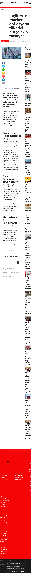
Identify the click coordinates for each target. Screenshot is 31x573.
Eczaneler (3, 527)
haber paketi (3, 567)
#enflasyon (12, 250)
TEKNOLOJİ (4, 515)
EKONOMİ (3, 509)
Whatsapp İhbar (19, 477)
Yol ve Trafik (4, 523)
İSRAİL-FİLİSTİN (5, 501)
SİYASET (3, 505)
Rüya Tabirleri (4, 551)
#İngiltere (5, 250)
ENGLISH (3, 498)
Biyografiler (4, 549)
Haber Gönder (18, 479)
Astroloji (3, 553)
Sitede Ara (3, 545)
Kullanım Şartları (19, 475)
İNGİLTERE (14, 3)
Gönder (18, 262)
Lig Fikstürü (4, 529)
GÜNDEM (3, 507)
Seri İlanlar (3, 535)
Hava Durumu (4, 521)
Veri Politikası (4, 479)
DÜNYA (3, 503)
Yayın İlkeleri (4, 477)
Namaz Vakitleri (5, 525)
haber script (3, 571)
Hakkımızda (4, 475)
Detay (14, 571)
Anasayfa (3, 9)
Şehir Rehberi (4, 537)
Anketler (3, 547)
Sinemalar (3, 533)
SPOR (2, 511)
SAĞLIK (3, 513)
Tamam (21, 571)
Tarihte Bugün (4, 531)
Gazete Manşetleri (5, 539)
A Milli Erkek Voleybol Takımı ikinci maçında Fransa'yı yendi (28, 83)
